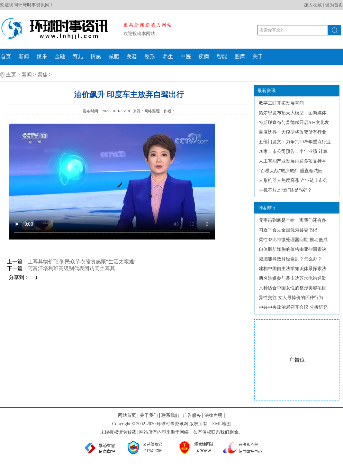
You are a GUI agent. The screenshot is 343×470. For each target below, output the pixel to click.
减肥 (114, 56)
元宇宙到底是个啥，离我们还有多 (292, 220)
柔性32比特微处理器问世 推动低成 (293, 239)
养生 (168, 56)
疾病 (204, 56)
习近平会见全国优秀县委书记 (288, 230)
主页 (11, 74)
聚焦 (42, 74)
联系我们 (170, 415)
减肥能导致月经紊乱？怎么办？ (290, 259)
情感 (96, 56)
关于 (258, 56)
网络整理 (152, 111)
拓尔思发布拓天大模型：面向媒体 (292, 112)
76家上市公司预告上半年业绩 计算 (293, 151)
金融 (60, 56)
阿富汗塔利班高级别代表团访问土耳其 (71, 268)
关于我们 (149, 415)
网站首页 (127, 415)
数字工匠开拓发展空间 (281, 103)
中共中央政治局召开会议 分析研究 (293, 307)
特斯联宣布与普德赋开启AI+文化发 (294, 122)
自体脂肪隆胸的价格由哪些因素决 (292, 249)
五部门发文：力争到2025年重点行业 (295, 141)
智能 (222, 56)
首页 (6, 56)
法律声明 (213, 415)
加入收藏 (313, 5)
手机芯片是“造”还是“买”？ (285, 190)
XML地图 (221, 423)
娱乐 (42, 56)
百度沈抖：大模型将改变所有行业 (292, 132)
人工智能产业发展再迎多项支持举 (292, 161)
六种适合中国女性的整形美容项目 (292, 288)
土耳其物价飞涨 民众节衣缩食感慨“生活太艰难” (82, 261)
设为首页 (334, 5)
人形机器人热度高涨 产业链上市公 (293, 180)
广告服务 (192, 415)
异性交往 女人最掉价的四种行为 (291, 297)
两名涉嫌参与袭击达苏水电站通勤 (292, 278)
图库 (240, 56)
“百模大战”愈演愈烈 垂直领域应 (290, 170)
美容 (132, 56)
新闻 (24, 56)
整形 (150, 56)
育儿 (78, 56)
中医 (186, 56)
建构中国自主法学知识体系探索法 (292, 268)
